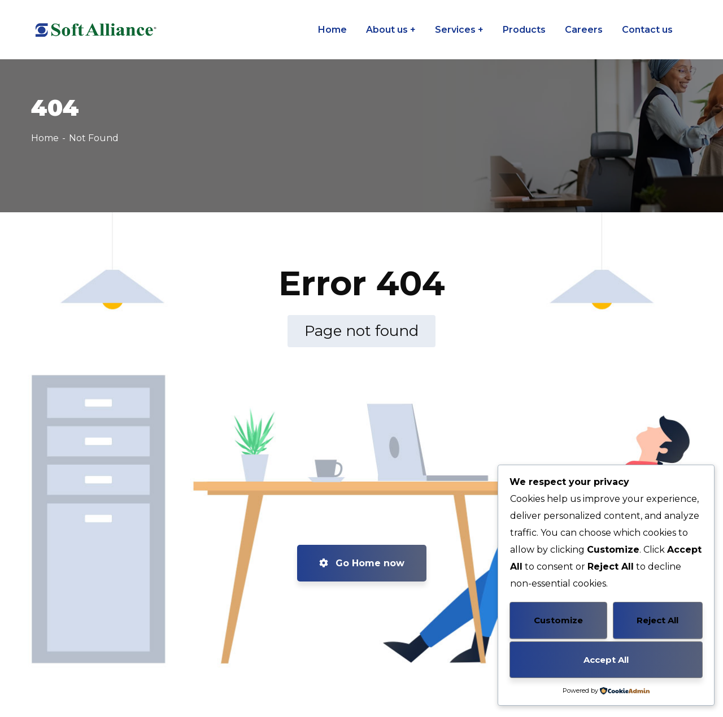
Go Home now (361, 563)
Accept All (606, 659)
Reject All (657, 620)
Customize (558, 620)
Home (45, 138)
